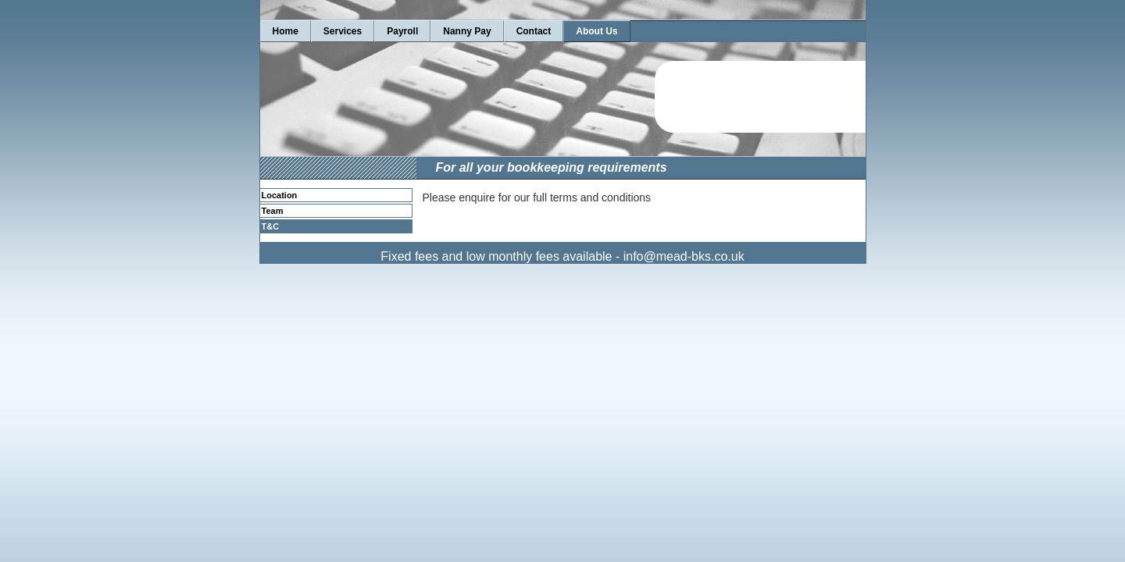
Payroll (402, 31)
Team (273, 210)
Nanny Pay (467, 31)
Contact (534, 31)
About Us (596, 31)
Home (285, 31)
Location (280, 195)
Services (342, 31)
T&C (271, 226)
